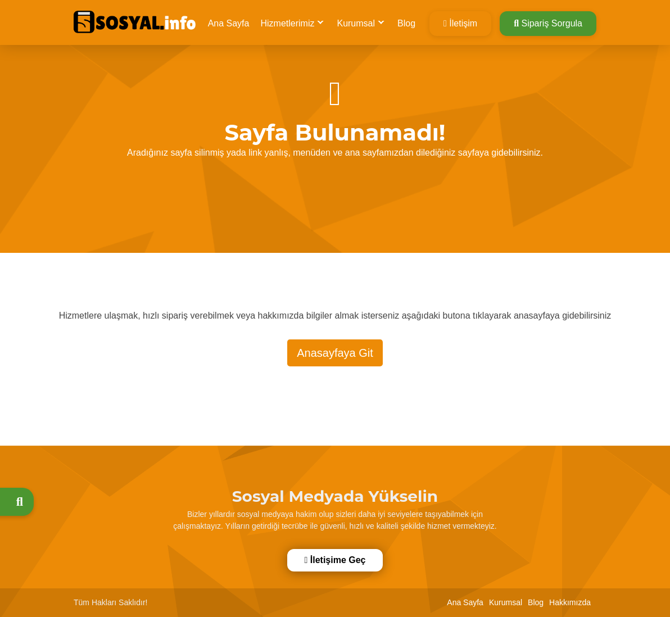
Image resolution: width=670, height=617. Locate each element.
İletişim (460, 23)
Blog (406, 23)
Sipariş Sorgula (548, 23)
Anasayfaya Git (335, 353)
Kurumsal (356, 23)
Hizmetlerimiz (287, 23)
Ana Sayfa (229, 23)
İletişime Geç (334, 560)
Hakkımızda (570, 602)
